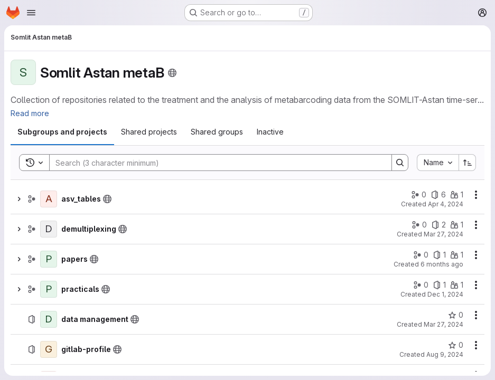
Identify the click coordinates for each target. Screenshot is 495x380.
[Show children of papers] (19, 259)
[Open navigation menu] (31, 12)
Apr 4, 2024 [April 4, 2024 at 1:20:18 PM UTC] (445, 204)
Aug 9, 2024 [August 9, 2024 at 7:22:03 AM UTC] (444, 354)
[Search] (215, 162)
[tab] (62, 132)
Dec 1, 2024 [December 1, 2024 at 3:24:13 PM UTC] (445, 294)
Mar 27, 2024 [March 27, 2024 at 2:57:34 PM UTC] (443, 234)
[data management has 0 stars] (455, 315)
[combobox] (438, 162)
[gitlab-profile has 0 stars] (455, 345)
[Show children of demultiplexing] (19, 229)
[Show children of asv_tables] (19, 199)
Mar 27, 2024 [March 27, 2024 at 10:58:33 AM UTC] (443, 324)
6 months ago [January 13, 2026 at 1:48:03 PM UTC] (442, 264)
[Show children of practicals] (19, 289)
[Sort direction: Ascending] (467, 162)
